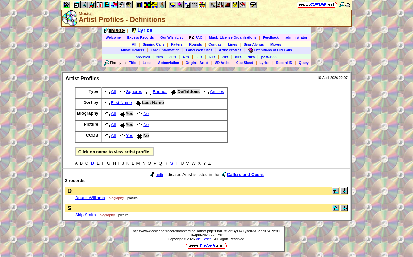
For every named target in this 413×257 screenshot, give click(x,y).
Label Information (165, 50)
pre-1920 (143, 57)
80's (238, 57)
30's (172, 57)
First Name (118, 102)
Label (147, 63)
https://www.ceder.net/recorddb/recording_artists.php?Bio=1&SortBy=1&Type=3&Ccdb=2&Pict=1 (206, 231)
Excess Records (140, 37)
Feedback (271, 37)
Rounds (195, 44)
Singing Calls (154, 44)
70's (225, 57)
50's (199, 57)
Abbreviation (168, 63)
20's (159, 57)
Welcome (113, 37)
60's (212, 57)
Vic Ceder (203, 239)
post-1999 (269, 57)
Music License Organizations (233, 37)
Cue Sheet (244, 63)
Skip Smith (85, 214)
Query (304, 63)
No (142, 113)
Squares (130, 91)
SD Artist (222, 63)
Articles (213, 91)
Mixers (275, 44)
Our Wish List (171, 37)
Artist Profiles (230, 50)
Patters (177, 44)
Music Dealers (132, 50)
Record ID (284, 63)
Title (132, 63)
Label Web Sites (199, 50)
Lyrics (264, 63)
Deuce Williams (90, 197)
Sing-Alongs (254, 44)
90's (251, 57)
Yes (126, 135)
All (134, 44)
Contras (214, 44)
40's (186, 57)
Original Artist (197, 63)
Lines (232, 44)
